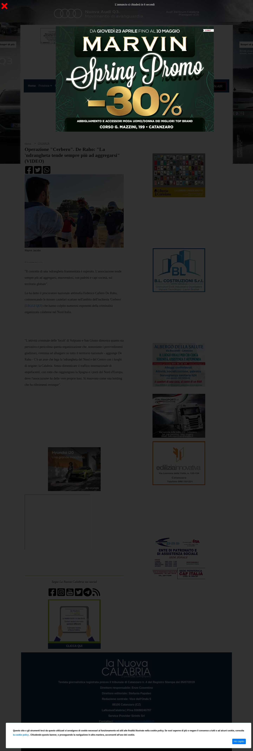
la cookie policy (21, 735)
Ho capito (239, 741)
